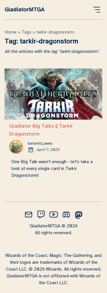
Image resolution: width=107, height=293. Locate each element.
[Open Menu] (96, 10)
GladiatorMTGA (25, 9)
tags (26, 32)
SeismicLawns (40, 143)
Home (11, 32)
